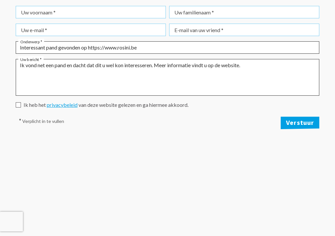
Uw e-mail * (34, 30)
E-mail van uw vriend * (198, 30)
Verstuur (300, 123)
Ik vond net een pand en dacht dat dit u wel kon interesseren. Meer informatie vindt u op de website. (167, 77)
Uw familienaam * (194, 12)
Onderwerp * (31, 41)
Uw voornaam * (38, 12)
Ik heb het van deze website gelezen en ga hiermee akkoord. (106, 105)
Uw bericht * (31, 59)
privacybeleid (62, 105)
